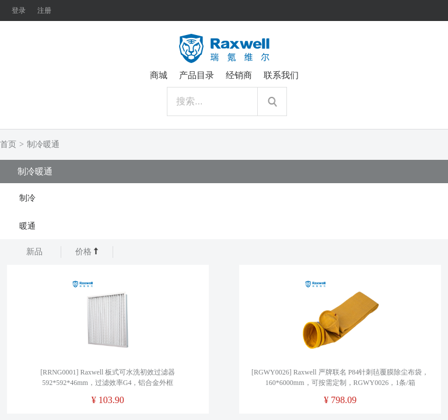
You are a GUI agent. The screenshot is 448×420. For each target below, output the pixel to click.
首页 (8, 144)
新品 (34, 251)
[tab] (224, 197)
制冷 (27, 198)
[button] (224, 197)
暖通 (27, 226)
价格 (87, 251)
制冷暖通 (43, 144)
